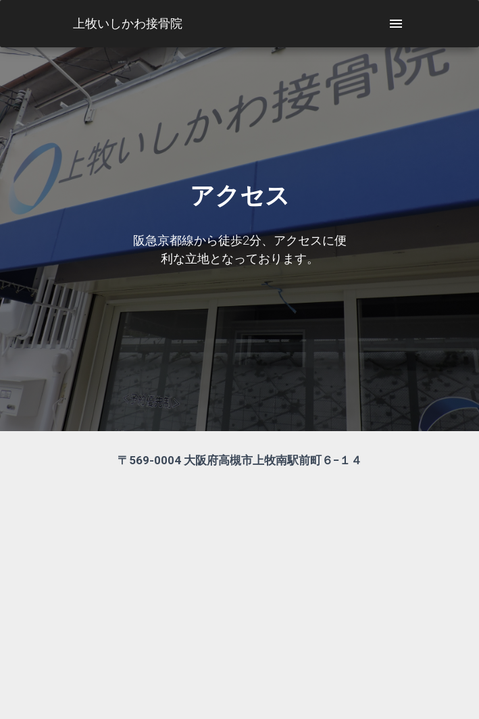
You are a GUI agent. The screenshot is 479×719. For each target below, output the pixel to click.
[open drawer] (396, 23)
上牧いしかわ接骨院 (127, 23)
